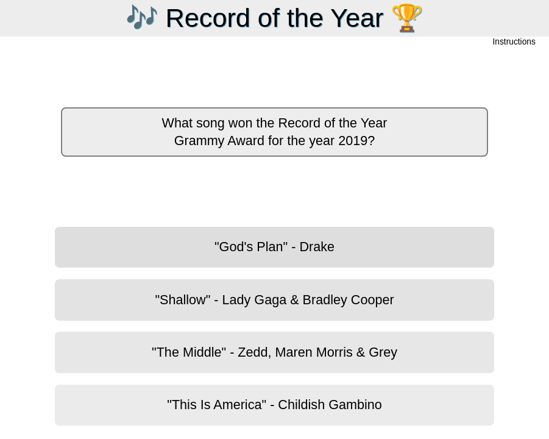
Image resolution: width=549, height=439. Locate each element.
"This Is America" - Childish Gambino (274, 404)
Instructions (514, 42)
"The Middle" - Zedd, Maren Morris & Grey (274, 352)
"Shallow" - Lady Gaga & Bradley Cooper (274, 299)
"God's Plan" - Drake (274, 246)
